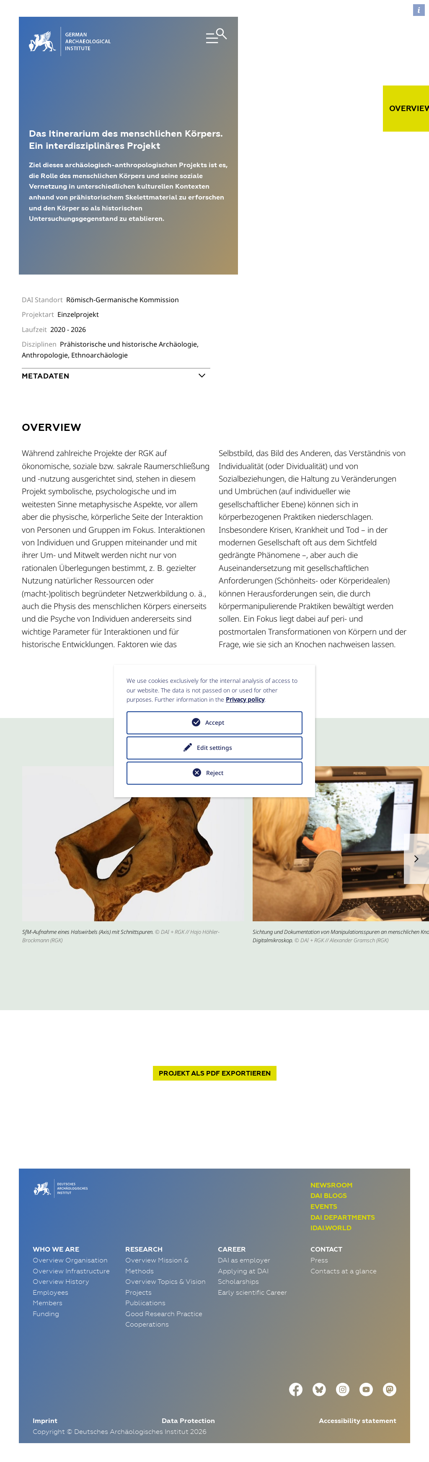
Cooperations (147, 1324)
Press (319, 1260)
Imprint (45, 1421)
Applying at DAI (243, 1271)
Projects (138, 1292)
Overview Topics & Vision (165, 1281)
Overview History (61, 1281)
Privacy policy (245, 699)
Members (47, 1302)
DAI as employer (244, 1260)
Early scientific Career (252, 1292)
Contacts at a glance (343, 1271)
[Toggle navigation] (196, 41)
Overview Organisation (70, 1260)
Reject (214, 773)
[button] (416, 859)
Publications (145, 1302)
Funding (46, 1313)
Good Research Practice (163, 1313)
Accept (214, 722)
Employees (50, 1292)
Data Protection (188, 1421)
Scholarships (238, 1281)
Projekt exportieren (215, 1073)
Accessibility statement (357, 1421)
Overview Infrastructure (71, 1271)
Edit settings (214, 748)
